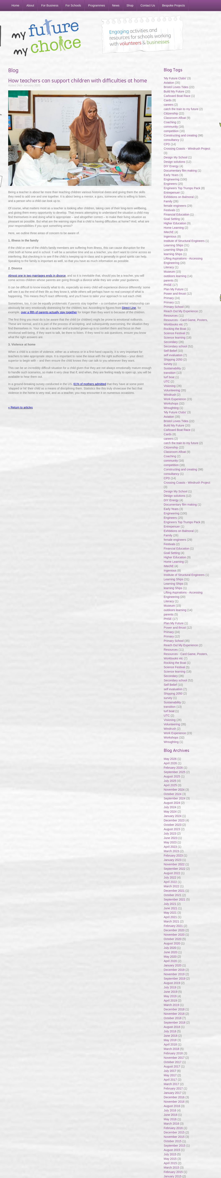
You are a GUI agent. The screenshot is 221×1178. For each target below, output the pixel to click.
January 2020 (172, 965)
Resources (171, 315)
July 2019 (170, 987)
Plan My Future (174, 289)
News (115, 5)
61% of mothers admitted (89, 384)
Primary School (174, 306)
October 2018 (172, 1018)
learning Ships (173, 254)
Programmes (96, 5)
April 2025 (170, 785)
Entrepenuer (172, 192)
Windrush (170, 394)
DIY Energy (171, 166)
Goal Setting (172, 219)
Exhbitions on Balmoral (179, 197)
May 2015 (170, 1158)
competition (171, 131)
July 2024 (170, 807)
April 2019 (170, 1000)
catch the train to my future (181, 109)
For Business (49, 5)
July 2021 (170, 904)
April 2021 (170, 917)
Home (15, 5)
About (30, 5)
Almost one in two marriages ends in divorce (37, 275)
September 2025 (174, 772)
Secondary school (175, 346)
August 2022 (172, 873)
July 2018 (170, 1031)
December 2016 (174, 1097)
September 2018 (174, 1022)
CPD (167, 144)
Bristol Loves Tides (176, 87)
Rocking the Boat (175, 328)
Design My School (175, 157)
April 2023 (170, 846)
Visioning (170, 386)
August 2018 (172, 1027)
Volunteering (172, 390)
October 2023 (172, 824)
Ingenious (170, 236)
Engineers (170, 183)
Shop (130, 5)
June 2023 (170, 838)
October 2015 (172, 1141)
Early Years (171, 175)
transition (170, 372)
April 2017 (170, 1079)
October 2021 (172, 895)
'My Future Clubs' (175, 78)
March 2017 (171, 1084)
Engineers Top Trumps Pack (182, 188)
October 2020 (172, 939)
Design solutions (174, 161)
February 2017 (173, 1088)
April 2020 (170, 961)
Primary (169, 298)
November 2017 (174, 1057)
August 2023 (172, 829)
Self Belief (170, 350)
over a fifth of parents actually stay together (49, 312)
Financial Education (177, 214)
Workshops (171, 403)
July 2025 (170, 780)
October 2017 (172, 1062)
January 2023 (172, 860)
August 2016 (172, 1106)
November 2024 (174, 789)
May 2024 (170, 811)
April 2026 (170, 763)
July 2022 (170, 877)
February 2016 (173, 1128)
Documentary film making (180, 170)
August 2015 (172, 1150)
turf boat (169, 377)
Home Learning (174, 227)
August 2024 (172, 802)
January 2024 (172, 816)
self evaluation (173, 355)
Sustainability (173, 368)
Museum (169, 271)
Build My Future (174, 91)
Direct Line (129, 308)
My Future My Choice (46, 38)
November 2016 (174, 1101)
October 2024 (172, 794)
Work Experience (175, 399)
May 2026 (170, 758)
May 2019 (170, 996)
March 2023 (171, 851)
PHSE (168, 284)
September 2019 (174, 978)
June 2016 (170, 1114)
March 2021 (171, 921)
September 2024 (174, 798)
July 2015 (170, 1154)
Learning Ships (173, 245)
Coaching (170, 122)
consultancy (171, 139)
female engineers (175, 205)
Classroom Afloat (175, 117)
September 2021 (174, 899)
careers (168, 104)
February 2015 (173, 1172)
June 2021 (170, 908)
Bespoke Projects (173, 5)
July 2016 (170, 1110)
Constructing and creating (180, 135)
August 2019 (172, 983)
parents (168, 280)
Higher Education (175, 223)
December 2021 (174, 890)
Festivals (169, 210)
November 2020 (174, 934)
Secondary (171, 342)
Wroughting (171, 408)
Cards (167, 100)
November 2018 (174, 1013)
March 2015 (171, 1167)
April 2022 (170, 882)
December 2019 (174, 969)
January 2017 (172, 1092)
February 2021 (173, 925)
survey (168, 364)
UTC (167, 381)
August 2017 (172, 1066)
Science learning (174, 337)
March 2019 (171, 1005)
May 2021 (170, 912)
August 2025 (172, 776)
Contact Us (147, 5)
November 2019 (174, 974)
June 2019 (170, 991)
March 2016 (171, 1123)
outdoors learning (175, 276)
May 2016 (170, 1119)
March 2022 (171, 886)
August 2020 (172, 943)
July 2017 (170, 1071)
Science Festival (174, 333)
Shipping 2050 (173, 359)
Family (168, 201)
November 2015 (174, 1136)
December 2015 (174, 1132)
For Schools (73, 5)
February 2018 (173, 1053)
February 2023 (173, 855)
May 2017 (170, 1075)
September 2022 (174, 868)
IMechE (168, 232)
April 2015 (170, 1163)
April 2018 (170, 1044)
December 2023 (174, 820)
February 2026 (173, 767)
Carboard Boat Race (177, 96)
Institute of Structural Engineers (184, 241)
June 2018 (170, 1035)
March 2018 (171, 1049)
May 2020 (170, 956)
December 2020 (174, 930)
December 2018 (174, 1009)
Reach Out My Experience (181, 311)
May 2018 (170, 1040)
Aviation (169, 82)
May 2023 (170, 842)
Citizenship (171, 113)
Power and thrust (175, 293)
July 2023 (170, 833)
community (171, 126)
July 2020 (170, 947)
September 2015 (174, 1145)
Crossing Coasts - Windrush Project (187, 148)
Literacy (169, 267)
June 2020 (170, 952)
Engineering (171, 179)
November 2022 (174, 864)
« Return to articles (20, 407)
